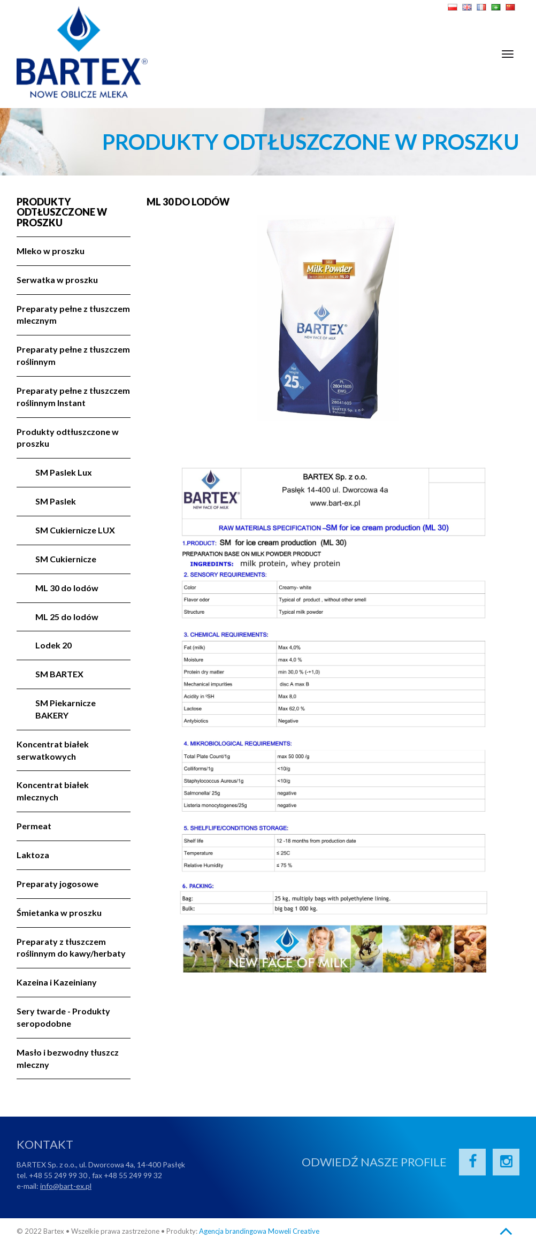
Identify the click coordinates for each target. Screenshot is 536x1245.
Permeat (34, 826)
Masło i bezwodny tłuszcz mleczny (68, 1058)
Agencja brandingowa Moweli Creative (259, 1231)
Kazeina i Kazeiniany (57, 982)
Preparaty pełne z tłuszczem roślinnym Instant (73, 396)
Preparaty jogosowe (57, 884)
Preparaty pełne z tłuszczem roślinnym (73, 355)
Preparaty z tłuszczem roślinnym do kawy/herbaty (71, 947)
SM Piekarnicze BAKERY (65, 709)
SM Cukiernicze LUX (75, 530)
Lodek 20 (53, 645)
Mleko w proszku (51, 251)
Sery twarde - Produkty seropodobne (63, 1017)
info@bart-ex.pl (65, 1185)
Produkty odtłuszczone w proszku (62, 213)
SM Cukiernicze (65, 559)
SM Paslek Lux (63, 472)
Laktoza (33, 855)
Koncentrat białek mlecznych (53, 791)
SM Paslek (55, 501)
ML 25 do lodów (66, 617)
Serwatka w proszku (57, 279)
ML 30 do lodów (66, 588)
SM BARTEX (59, 674)
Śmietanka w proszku (59, 912)
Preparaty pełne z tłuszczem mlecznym (73, 314)
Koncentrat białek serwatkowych (53, 750)
